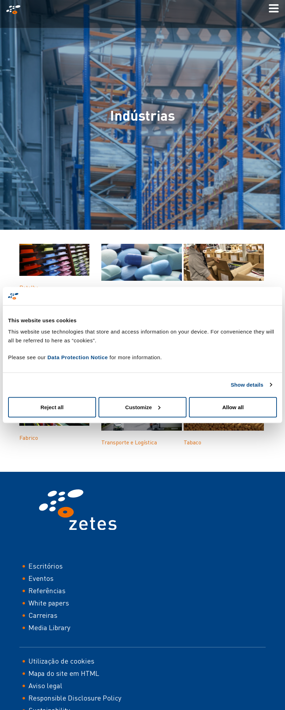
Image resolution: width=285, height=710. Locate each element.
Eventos (40, 578)
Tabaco (192, 442)
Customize (142, 407)
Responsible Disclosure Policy (74, 697)
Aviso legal (45, 685)
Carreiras (42, 615)
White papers (48, 602)
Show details (247, 385)
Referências (46, 590)
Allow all (233, 407)
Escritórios (45, 566)
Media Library (49, 627)
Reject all (52, 407)
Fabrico (28, 437)
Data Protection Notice (78, 357)
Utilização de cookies (61, 661)
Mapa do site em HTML (63, 673)
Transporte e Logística (129, 442)
